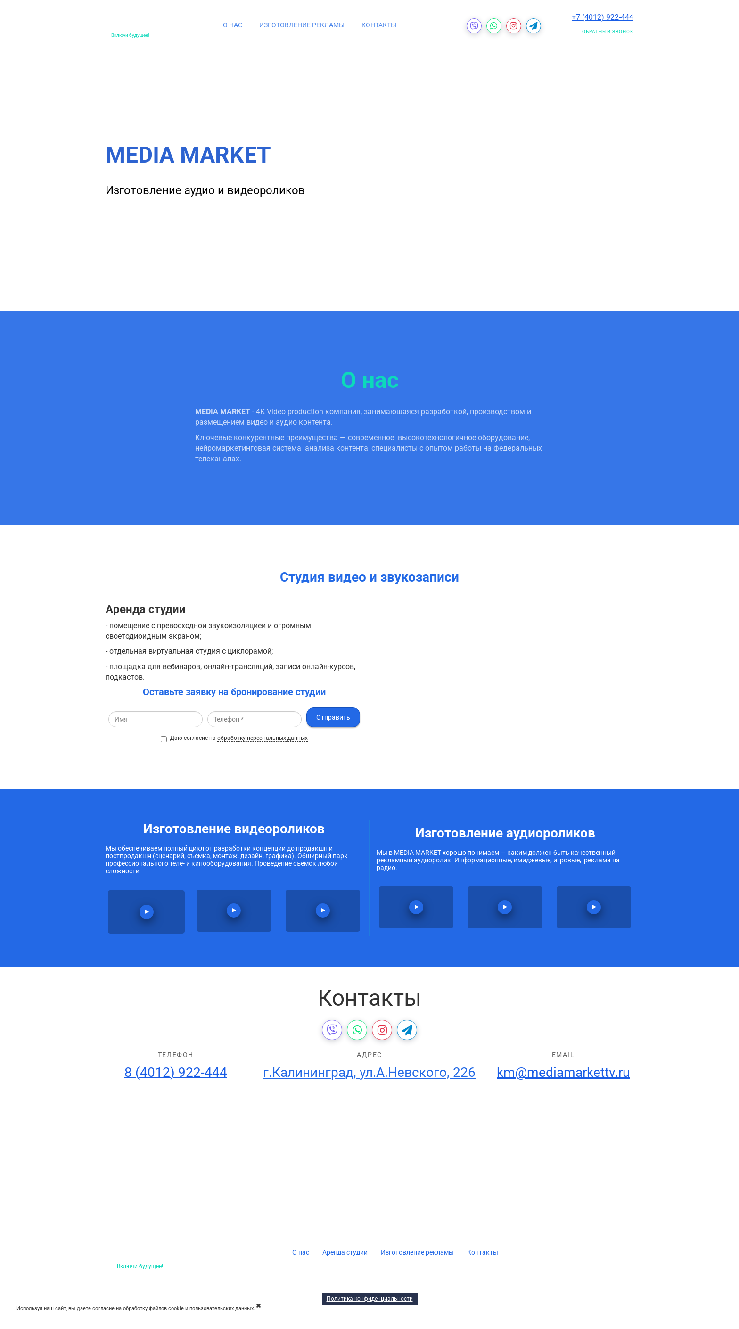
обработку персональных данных (262, 738)
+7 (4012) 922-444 (602, 17)
